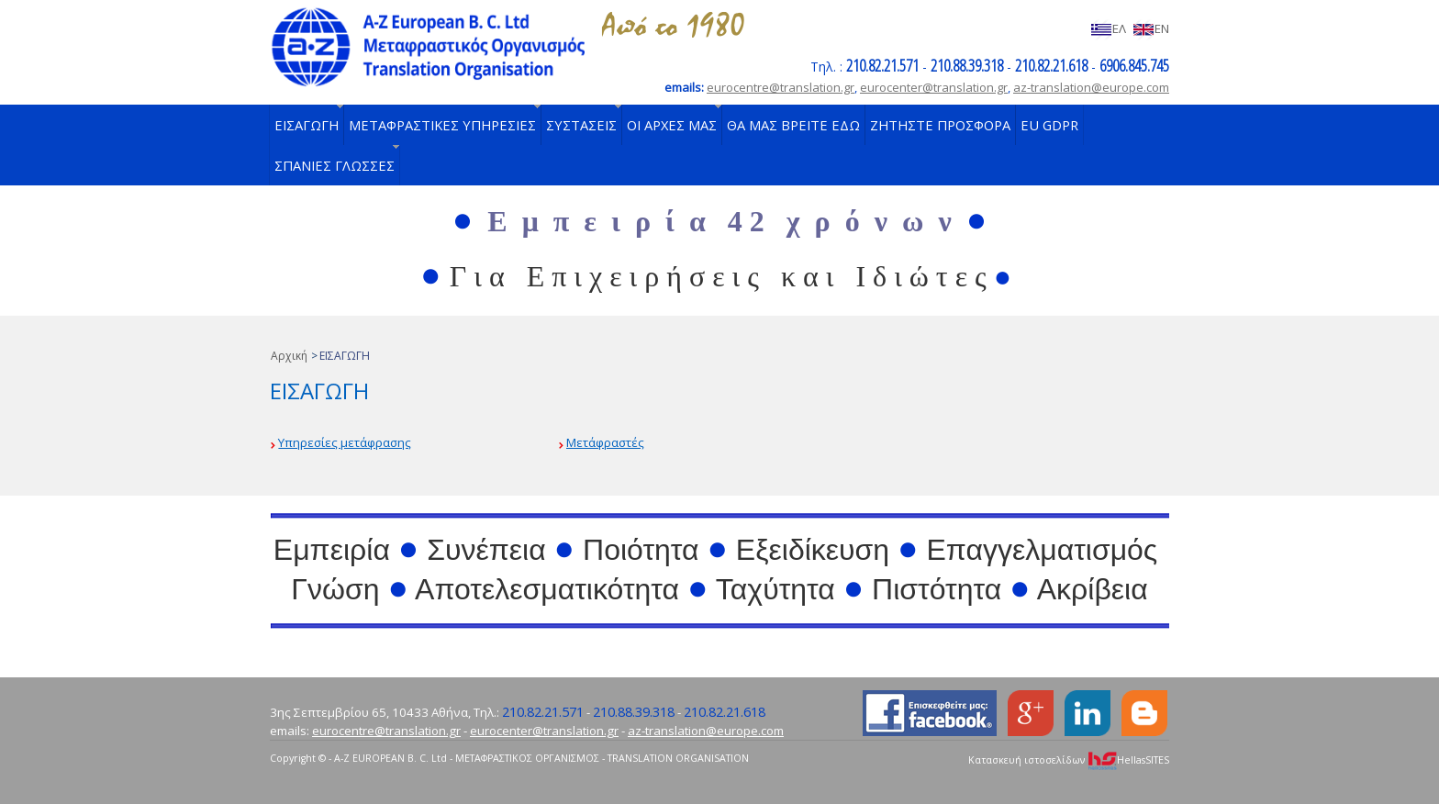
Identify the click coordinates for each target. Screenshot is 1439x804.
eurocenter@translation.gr (934, 87)
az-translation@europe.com (1091, 87)
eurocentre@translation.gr (780, 87)
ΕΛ (1108, 28)
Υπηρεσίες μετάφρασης (344, 442)
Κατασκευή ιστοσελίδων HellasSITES (1068, 760)
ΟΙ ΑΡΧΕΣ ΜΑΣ (672, 125)
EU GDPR (1049, 125)
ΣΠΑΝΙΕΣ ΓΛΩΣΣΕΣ (334, 165)
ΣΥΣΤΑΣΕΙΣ (581, 125)
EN (1150, 28)
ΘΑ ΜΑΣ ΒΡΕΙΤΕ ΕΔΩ (793, 125)
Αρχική (289, 355)
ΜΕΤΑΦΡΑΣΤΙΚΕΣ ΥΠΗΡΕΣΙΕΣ (442, 125)
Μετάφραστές (605, 442)
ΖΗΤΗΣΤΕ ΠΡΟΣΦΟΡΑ (940, 125)
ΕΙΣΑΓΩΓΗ (306, 125)
